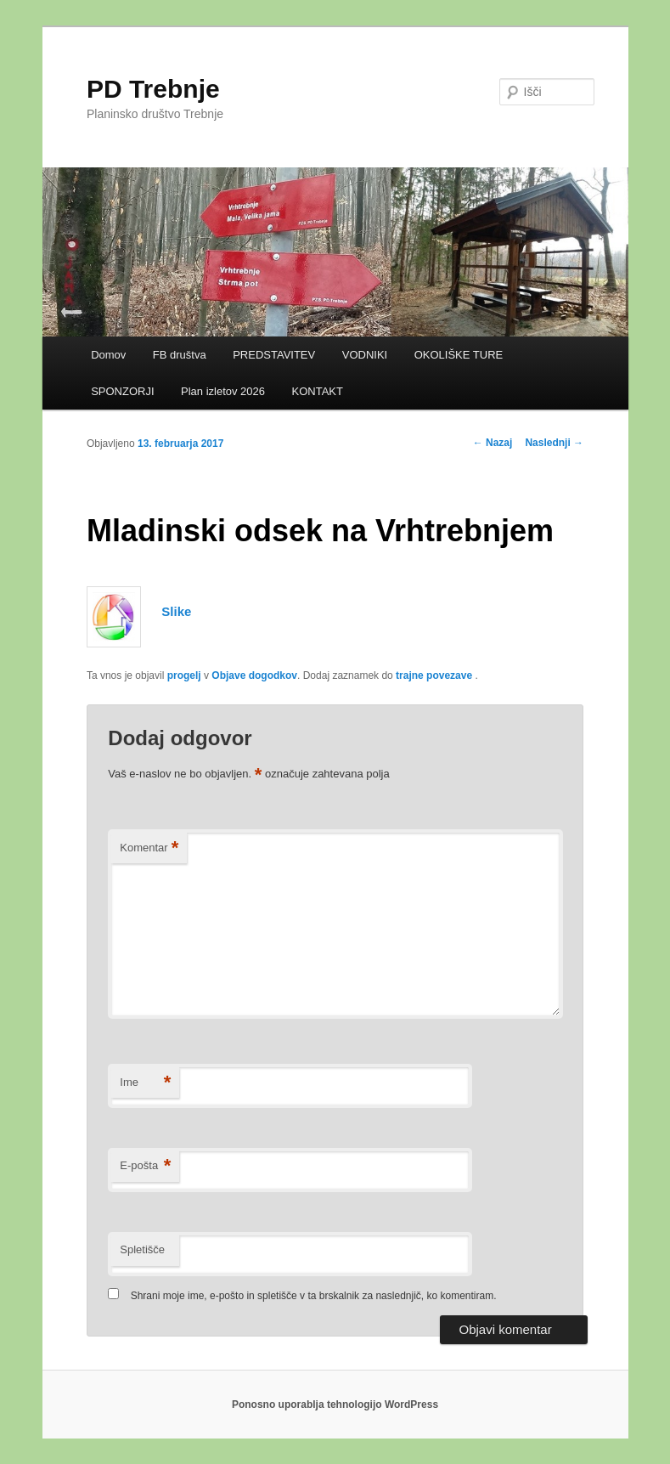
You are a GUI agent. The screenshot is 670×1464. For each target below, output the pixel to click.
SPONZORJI (122, 391)
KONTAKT (317, 391)
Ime (145, 1083)
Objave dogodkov (254, 675)
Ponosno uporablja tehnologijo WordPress (335, 1404)
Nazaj (493, 443)
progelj (184, 675)
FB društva (179, 354)
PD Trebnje (153, 89)
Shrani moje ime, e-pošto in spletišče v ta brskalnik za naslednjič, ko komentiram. (314, 1296)
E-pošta (145, 1166)
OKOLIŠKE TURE (459, 354)
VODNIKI (364, 354)
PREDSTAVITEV (274, 354)
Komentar (149, 848)
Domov (108, 354)
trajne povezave (434, 675)
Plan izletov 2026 (223, 391)
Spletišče (142, 1249)
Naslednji (554, 443)
